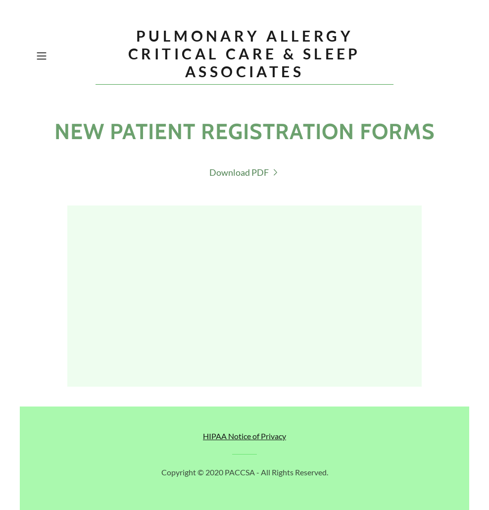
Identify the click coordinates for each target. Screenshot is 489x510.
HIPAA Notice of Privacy (244, 436)
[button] (64, 56)
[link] (244, 73)
